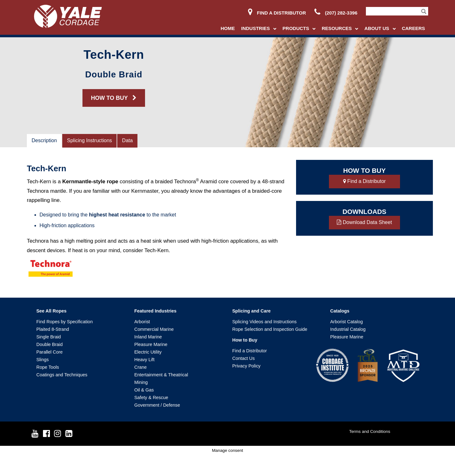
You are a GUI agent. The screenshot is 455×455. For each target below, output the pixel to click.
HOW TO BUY (113, 98)
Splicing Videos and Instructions (264, 321)
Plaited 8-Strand (52, 329)
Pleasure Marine (150, 344)
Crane (140, 367)
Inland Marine (148, 336)
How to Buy (244, 340)
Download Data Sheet (364, 222)
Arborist (142, 321)
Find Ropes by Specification (64, 321)
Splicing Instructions (89, 140)
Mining (141, 382)
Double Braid (49, 344)
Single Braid (48, 336)
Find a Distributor (277, 12)
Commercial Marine (154, 329)
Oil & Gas (144, 389)
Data (127, 140)
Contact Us (243, 358)
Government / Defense (157, 405)
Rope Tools (47, 367)
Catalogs (339, 310)
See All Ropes (51, 310)
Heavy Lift (144, 359)
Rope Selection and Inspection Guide (269, 329)
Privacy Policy (246, 365)
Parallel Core (49, 352)
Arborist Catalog (346, 321)
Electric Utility (147, 352)
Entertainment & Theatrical (161, 374)
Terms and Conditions (369, 431)
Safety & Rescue (151, 397)
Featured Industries (155, 310)
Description (44, 140)
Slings (42, 359)
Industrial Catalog (348, 329)
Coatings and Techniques (61, 374)
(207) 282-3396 (335, 12)
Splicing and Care (251, 310)
